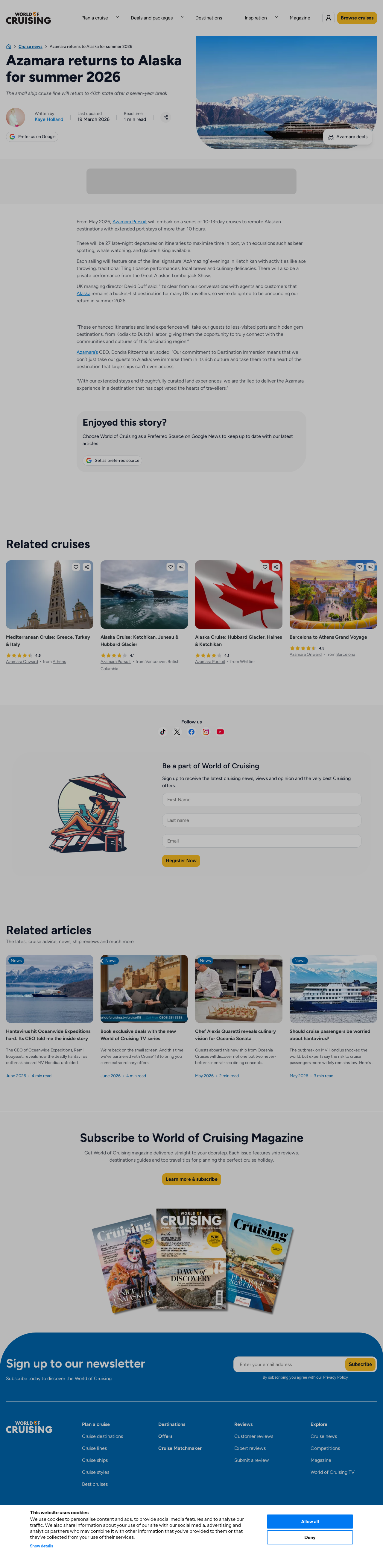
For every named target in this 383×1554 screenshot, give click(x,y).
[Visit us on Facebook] (191, 723)
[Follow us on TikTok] (163, 723)
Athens (59, 652)
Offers (165, 1428)
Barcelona (345, 645)
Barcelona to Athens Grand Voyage (328, 628)
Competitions (325, 1440)
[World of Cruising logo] (37, 13)
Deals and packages (164, 13)
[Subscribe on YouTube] (220, 723)
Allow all (310, 1521)
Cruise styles (95, 1464)
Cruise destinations (102, 1428)
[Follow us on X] (177, 723)
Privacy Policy (335, 1368)
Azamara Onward (22, 652)
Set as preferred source (112, 452)
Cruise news (324, 1428)
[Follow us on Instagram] (206, 723)
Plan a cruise (118, 13)
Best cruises (95, 1476)
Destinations (208, 13)
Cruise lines (94, 1440)
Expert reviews (250, 1440)
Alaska (83, 285)
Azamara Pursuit (130, 213)
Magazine (276, 13)
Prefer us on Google (32, 127)
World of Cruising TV (333, 1464)
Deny (309, 1537)
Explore (319, 1416)
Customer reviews (253, 1428)
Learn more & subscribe (192, 1171)
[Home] (8, 37)
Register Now (181, 852)
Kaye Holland (49, 110)
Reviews (243, 1416)
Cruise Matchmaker (180, 1440)
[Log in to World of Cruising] (328, 13)
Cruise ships (95, 1452)
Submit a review (251, 1452)
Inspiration (244, 13)
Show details (41, 1546)
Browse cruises (357, 13)
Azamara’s (87, 344)
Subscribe (360, 1355)
